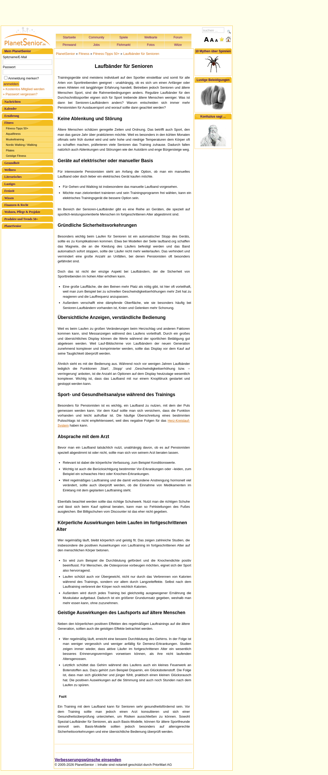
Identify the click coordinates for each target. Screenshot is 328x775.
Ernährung (11, 116)
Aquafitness (13, 133)
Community (96, 37)
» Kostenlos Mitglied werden (24, 89)
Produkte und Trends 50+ (21, 219)
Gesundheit (11, 163)
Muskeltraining (15, 139)
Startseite (69, 37)
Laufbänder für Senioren (141, 54)
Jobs (96, 45)
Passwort (9, 67)
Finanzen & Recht (16, 205)
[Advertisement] (117, 12)
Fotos (151, 45)
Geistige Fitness (16, 155)
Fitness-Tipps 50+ (17, 128)
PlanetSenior (12, 226)
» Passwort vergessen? (20, 94)
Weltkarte (150, 37)
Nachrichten (12, 102)
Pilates (10, 150)
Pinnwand (69, 45)
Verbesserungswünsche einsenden (88, 760)
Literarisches (13, 177)
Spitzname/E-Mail (15, 57)
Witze (178, 45)
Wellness (10, 170)
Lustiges (9, 184)
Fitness (9, 123)
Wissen (9, 198)
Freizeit (9, 191)
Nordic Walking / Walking (21, 144)
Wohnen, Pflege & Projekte (22, 212)
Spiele (123, 37)
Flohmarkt (123, 45)
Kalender (10, 108)
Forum (177, 37)
